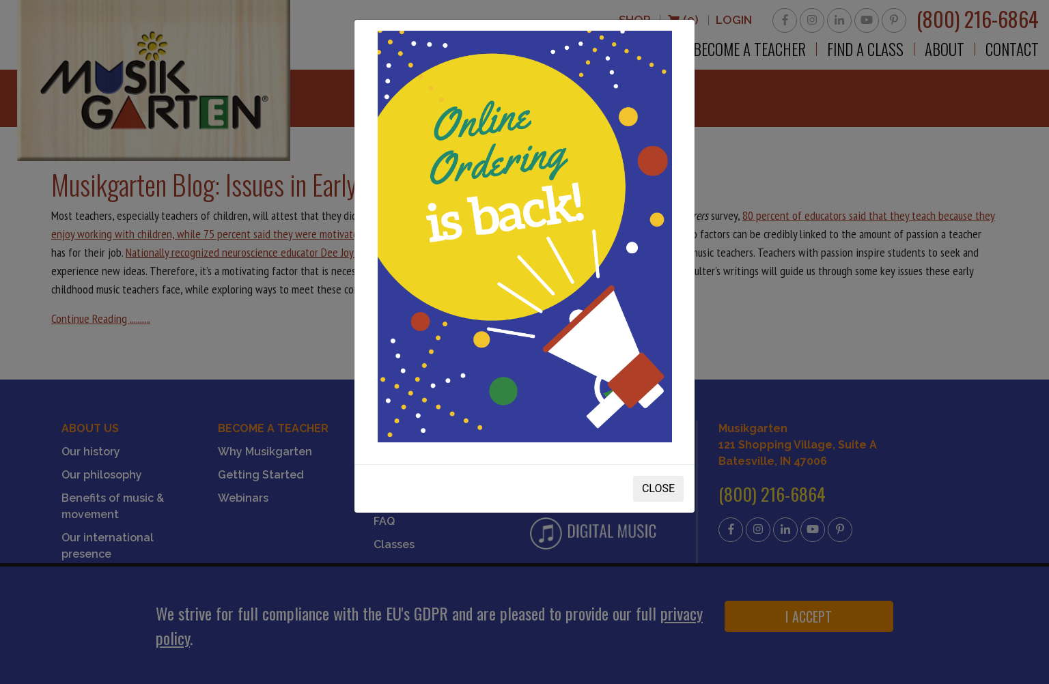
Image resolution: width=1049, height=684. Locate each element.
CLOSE (658, 488)
